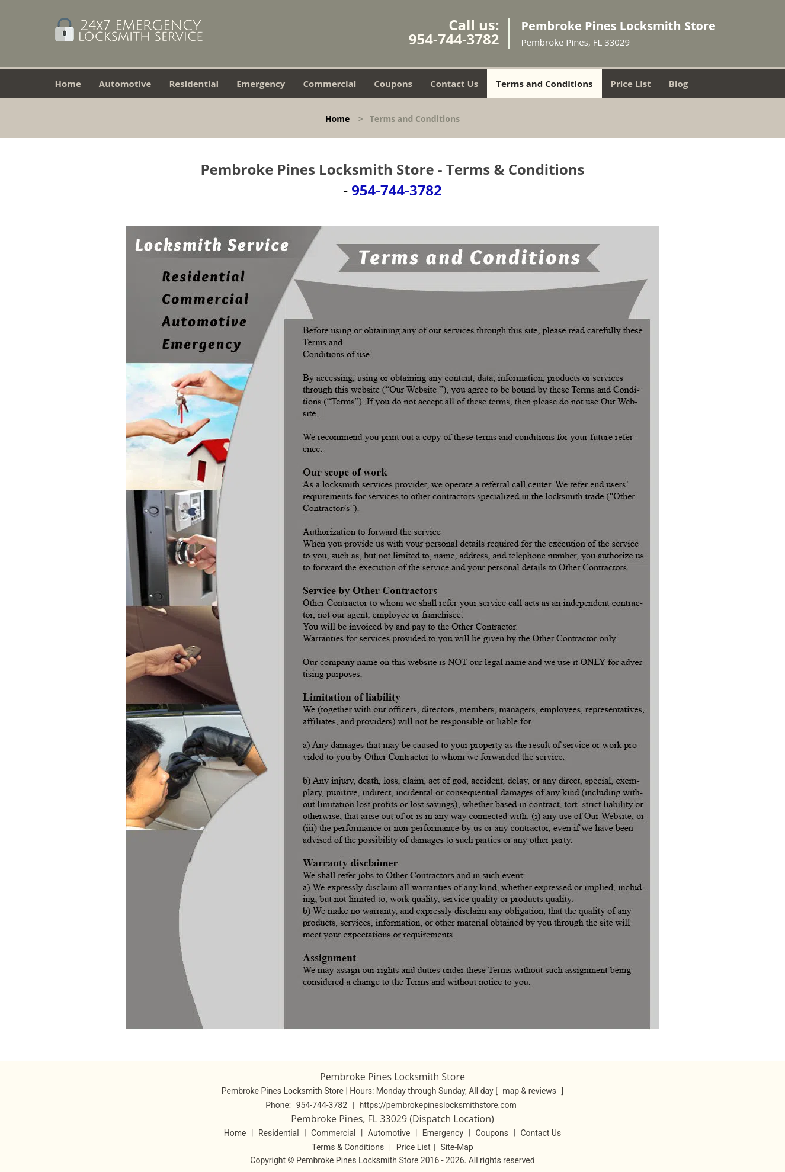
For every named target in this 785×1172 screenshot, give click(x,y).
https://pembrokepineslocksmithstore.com (437, 1105)
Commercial (329, 83)
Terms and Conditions (544, 83)
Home (68, 83)
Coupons (393, 83)
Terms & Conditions (348, 1147)
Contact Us (454, 83)
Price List (631, 83)
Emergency (260, 83)
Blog (678, 83)
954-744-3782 (454, 39)
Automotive (125, 83)
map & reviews (530, 1091)
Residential (194, 83)
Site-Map (457, 1147)
